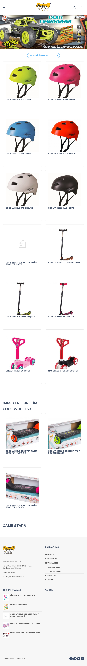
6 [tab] (29, 44)
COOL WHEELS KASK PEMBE (61, 99)
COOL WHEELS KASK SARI (18, 99)
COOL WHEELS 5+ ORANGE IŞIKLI (64, 262)
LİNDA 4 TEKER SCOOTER (18, 371)
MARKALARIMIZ (51, 563)
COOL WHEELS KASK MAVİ (18, 154)
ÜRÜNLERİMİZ (51, 559)
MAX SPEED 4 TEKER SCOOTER (63, 371)
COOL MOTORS (54, 571)
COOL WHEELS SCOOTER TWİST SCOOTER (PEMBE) (21, 506)
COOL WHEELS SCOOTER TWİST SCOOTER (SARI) (64, 452)
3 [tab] (19, 44)
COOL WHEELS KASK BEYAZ (19, 208)
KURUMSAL (50, 555)
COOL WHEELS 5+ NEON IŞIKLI (20, 317)
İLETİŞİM (49, 580)
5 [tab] (25, 44)
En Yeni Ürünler (39, 55)
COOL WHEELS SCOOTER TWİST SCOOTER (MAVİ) (21, 263)
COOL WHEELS (53, 567)
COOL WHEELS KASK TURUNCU (63, 154)
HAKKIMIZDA (50, 576)
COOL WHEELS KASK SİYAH (61, 208)
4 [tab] (22, 44)
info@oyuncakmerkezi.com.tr (13, 577)
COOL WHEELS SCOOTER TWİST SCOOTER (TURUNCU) (21, 452)
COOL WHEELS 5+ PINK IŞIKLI (62, 317)
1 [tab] (12, 44)
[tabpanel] (43, 32)
